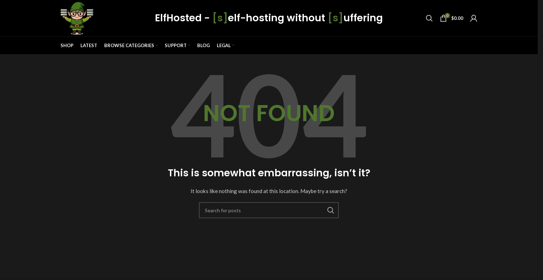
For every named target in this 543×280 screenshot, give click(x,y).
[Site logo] (76, 18)
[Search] (429, 18)
